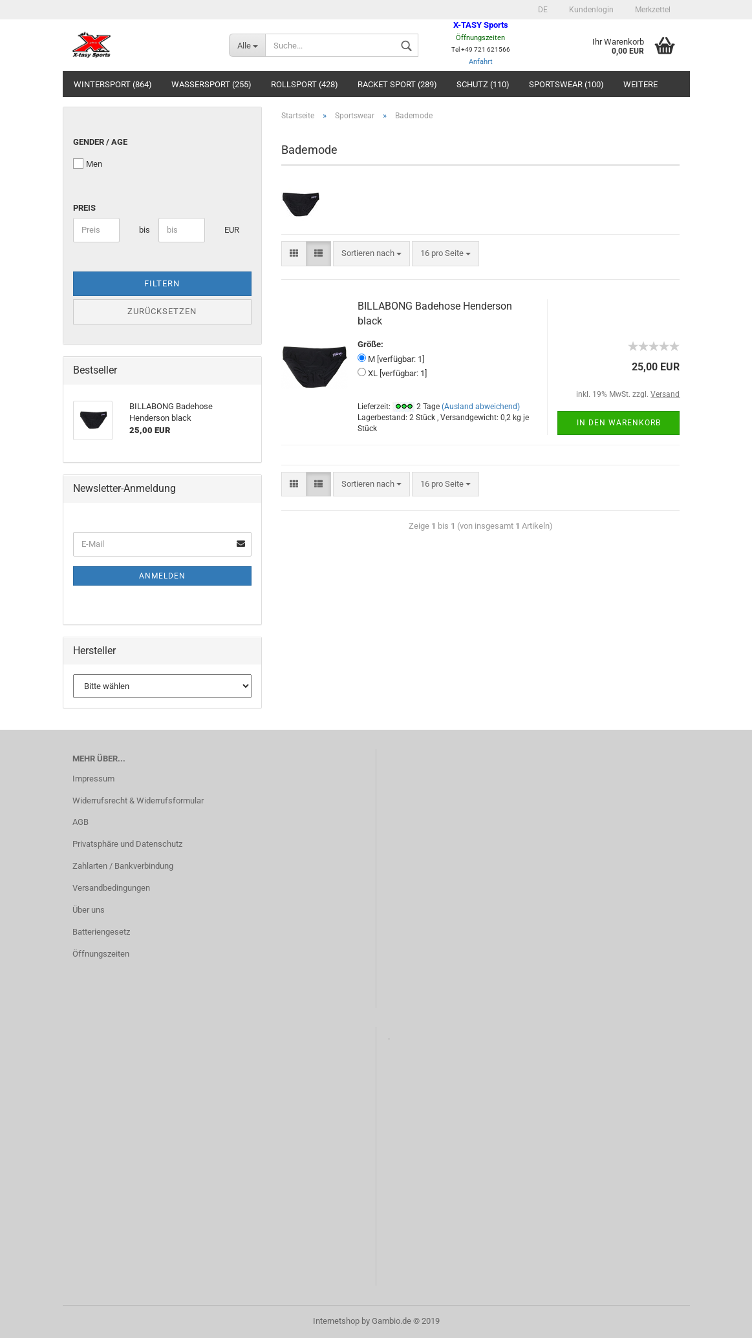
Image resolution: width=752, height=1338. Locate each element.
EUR (229, 230)
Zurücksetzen (162, 311)
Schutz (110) (483, 84)
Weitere (640, 84)
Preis (84, 208)
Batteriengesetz (101, 932)
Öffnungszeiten (100, 954)
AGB (80, 822)
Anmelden (162, 575)
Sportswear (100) (566, 84)
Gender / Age (100, 142)
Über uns (88, 910)
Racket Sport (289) (397, 84)
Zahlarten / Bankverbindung (122, 866)
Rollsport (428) (304, 84)
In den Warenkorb (619, 422)
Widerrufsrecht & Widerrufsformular (138, 800)
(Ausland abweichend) (481, 406)
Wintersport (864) (113, 84)
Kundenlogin (590, 9)
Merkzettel (652, 9)
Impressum (93, 778)
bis (144, 230)
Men (87, 163)
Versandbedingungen (111, 888)
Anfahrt (481, 62)
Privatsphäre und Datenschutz (127, 844)
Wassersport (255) (211, 84)
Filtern (162, 283)
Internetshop (336, 1321)
